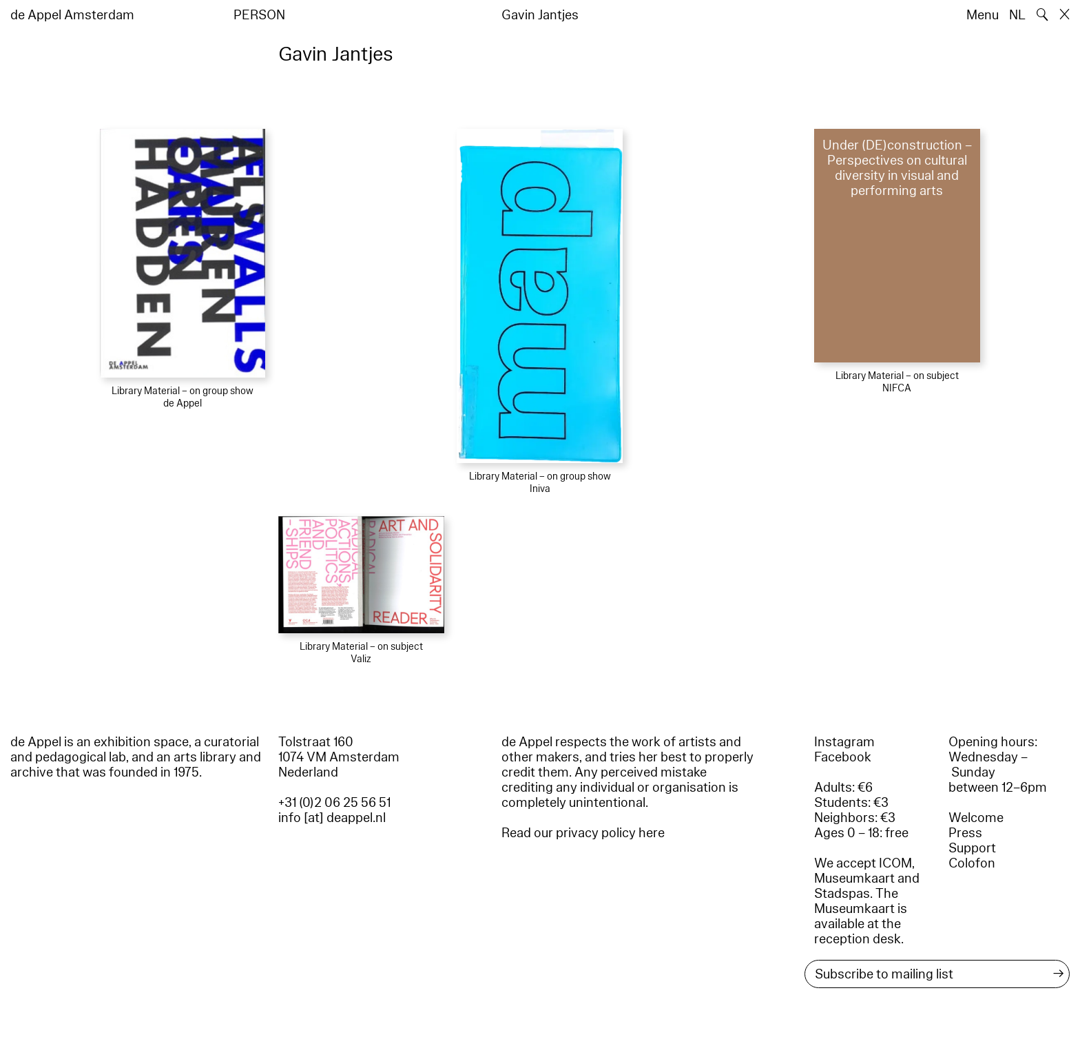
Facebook (842, 757)
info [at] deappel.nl (332, 818)
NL (1017, 15)
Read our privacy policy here (583, 833)
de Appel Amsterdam (72, 15)
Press (965, 833)
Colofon (971, 863)
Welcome (976, 818)
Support (972, 848)
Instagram (844, 742)
